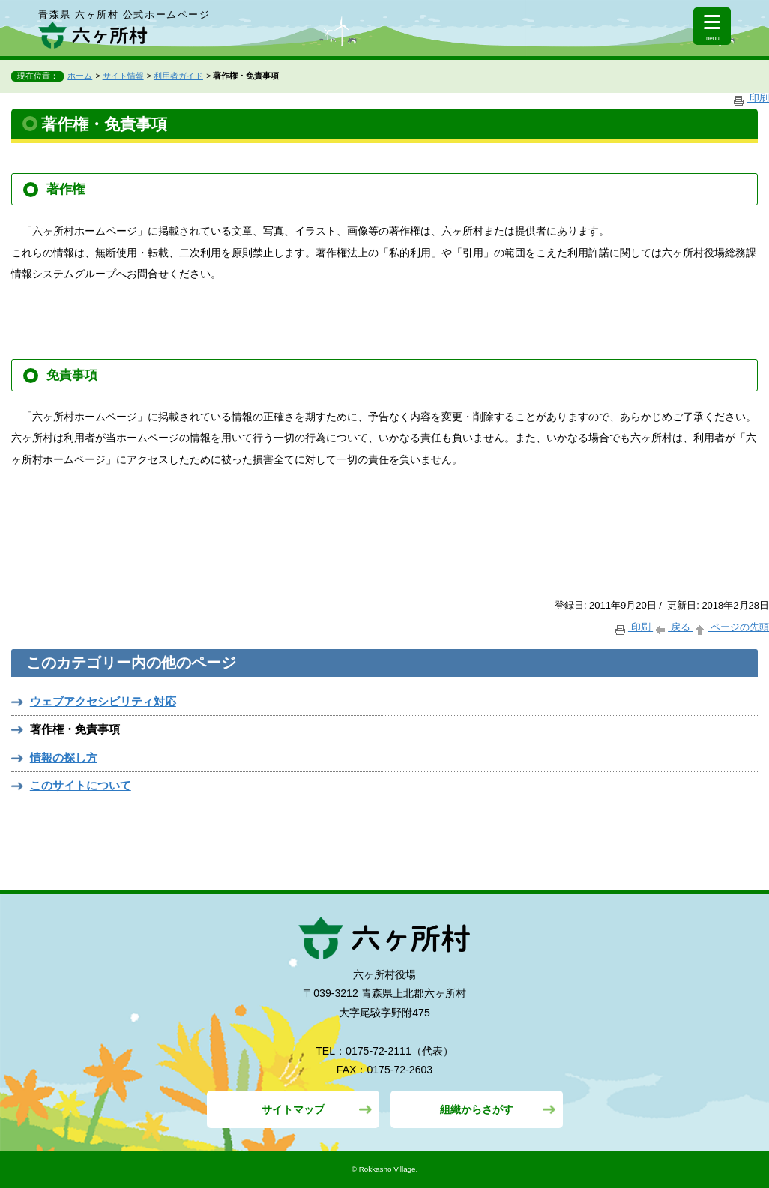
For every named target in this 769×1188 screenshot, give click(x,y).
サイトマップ (293, 1109)
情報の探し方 (63, 757)
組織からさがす (476, 1109)
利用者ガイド (178, 75)
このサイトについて (80, 785)
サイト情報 (123, 75)
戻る (673, 627)
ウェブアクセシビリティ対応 (103, 701)
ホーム (79, 75)
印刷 (750, 97)
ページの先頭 (731, 627)
